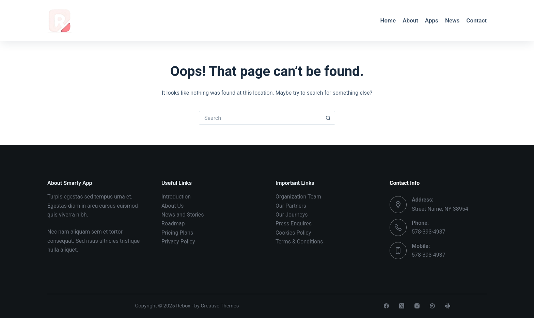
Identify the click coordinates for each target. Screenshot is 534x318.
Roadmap (173, 223)
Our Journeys (292, 214)
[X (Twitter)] (401, 305)
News (452, 20)
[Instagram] (417, 305)
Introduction (176, 196)
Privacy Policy (178, 241)
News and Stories (182, 214)
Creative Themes (220, 306)
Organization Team (298, 196)
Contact (476, 20)
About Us (172, 206)
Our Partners (291, 206)
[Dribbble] (432, 305)
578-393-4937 (428, 231)
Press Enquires (294, 223)
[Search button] (328, 118)
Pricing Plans (177, 232)
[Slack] (447, 305)
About (410, 20)
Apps (431, 20)
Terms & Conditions (299, 241)
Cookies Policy (293, 232)
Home (388, 20)
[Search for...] (260, 118)
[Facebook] (386, 305)
